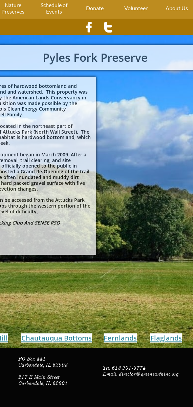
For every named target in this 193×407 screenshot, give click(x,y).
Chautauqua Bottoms (56, 338)
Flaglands (166, 338)
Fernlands (120, 338)
